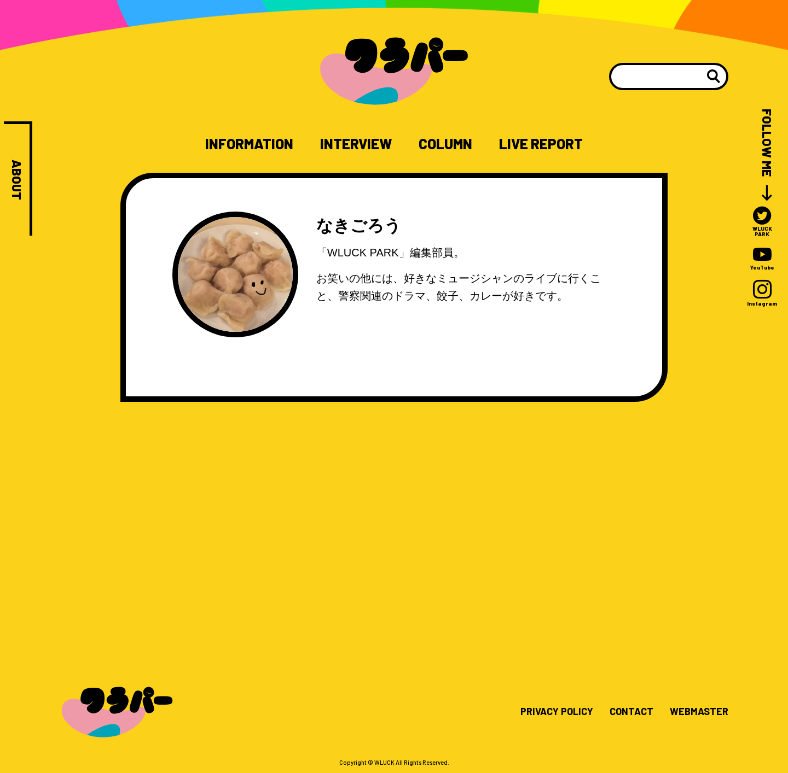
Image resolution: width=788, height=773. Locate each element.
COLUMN (445, 144)
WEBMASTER (699, 711)
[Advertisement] (394, 515)
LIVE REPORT (541, 144)
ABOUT (16, 180)
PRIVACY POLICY (556, 711)
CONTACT (631, 711)
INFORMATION (249, 144)
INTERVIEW (356, 144)
